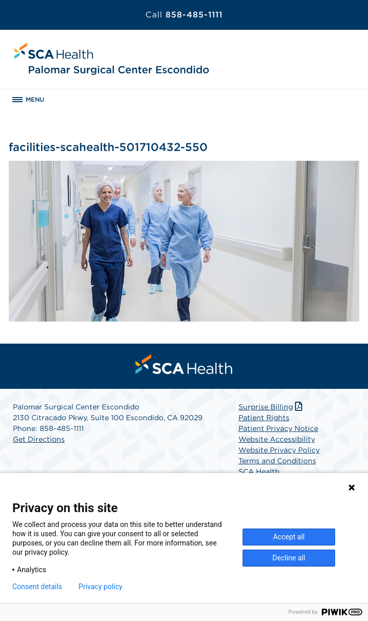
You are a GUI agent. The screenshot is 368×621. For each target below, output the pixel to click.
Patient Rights (263, 417)
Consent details (37, 586)
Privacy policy (100, 586)
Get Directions (39, 439)
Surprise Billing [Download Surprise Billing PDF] (271, 407)
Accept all (289, 537)
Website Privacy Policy (279, 450)
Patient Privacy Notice (278, 428)
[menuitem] (184, 364)
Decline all (288, 558)
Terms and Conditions (277, 461)
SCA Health (259, 471)
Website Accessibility (276, 439)
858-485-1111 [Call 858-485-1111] (184, 15)
